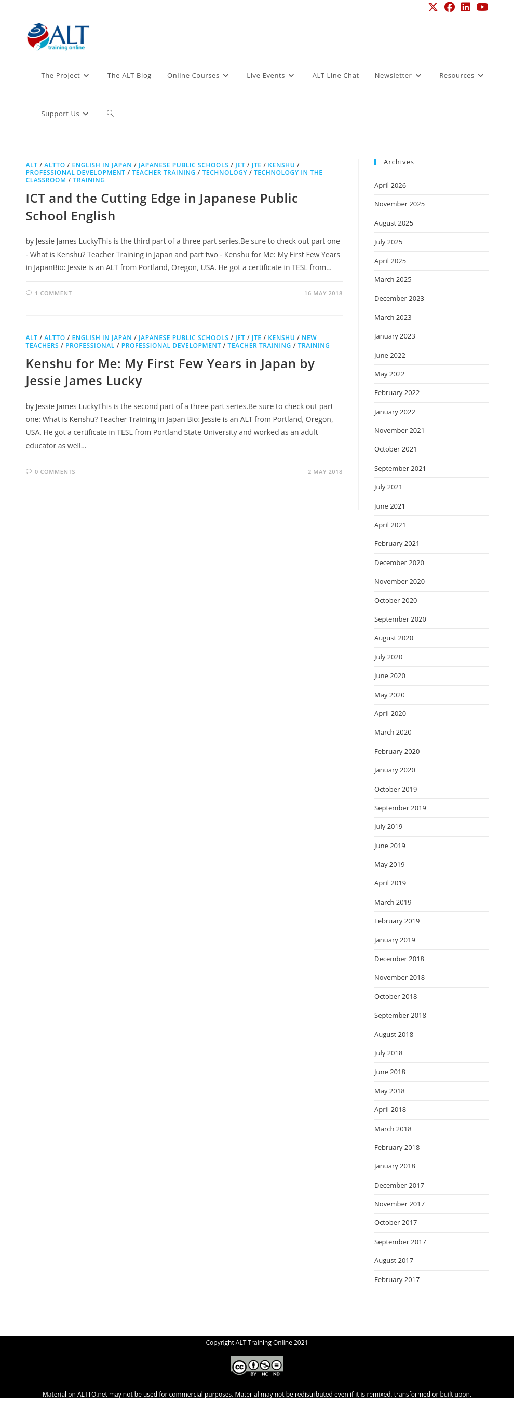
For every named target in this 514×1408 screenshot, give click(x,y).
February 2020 (397, 751)
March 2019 (393, 902)
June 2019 (389, 845)
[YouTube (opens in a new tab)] (481, 7)
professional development (76, 172)
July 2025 (388, 241)
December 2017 (399, 1185)
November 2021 (399, 430)
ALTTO (54, 165)
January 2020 (394, 770)
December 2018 (399, 958)
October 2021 (395, 449)
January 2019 (394, 940)
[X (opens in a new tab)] (433, 7)
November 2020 (399, 581)
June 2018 (389, 1071)
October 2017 (395, 1222)
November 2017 (399, 1203)
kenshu (281, 165)
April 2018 (390, 1109)
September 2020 (400, 619)
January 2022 (394, 411)
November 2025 (399, 203)
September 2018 (400, 1015)
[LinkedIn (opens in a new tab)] (466, 7)
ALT (32, 165)
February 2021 (397, 543)
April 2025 (390, 260)
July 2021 (388, 486)
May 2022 (389, 373)
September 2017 (400, 1241)
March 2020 (393, 732)
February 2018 (397, 1147)
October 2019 (395, 789)
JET (240, 165)
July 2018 (388, 1053)
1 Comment (53, 293)
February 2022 (397, 392)
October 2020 (395, 600)
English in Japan (102, 165)
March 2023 (393, 317)
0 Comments (55, 471)
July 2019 (388, 826)
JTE (257, 165)
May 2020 (389, 694)
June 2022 (389, 355)
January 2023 (394, 336)
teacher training (163, 172)
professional (90, 345)
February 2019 (397, 920)
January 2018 (394, 1166)
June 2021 (389, 506)
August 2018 (393, 1034)
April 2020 (390, 713)
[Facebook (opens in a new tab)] (449, 7)
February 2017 (397, 1279)
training (89, 180)
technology (224, 172)
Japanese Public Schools (184, 165)
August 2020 (393, 637)
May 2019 (389, 864)
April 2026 (390, 185)
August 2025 (393, 223)
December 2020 (399, 562)
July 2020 (388, 656)
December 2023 (399, 298)
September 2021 (400, 468)
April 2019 (390, 883)
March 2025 (393, 279)
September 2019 (400, 807)
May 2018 (389, 1090)
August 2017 (393, 1260)
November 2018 (399, 977)
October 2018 (395, 996)
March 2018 (393, 1128)
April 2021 (390, 524)
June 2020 (389, 675)
